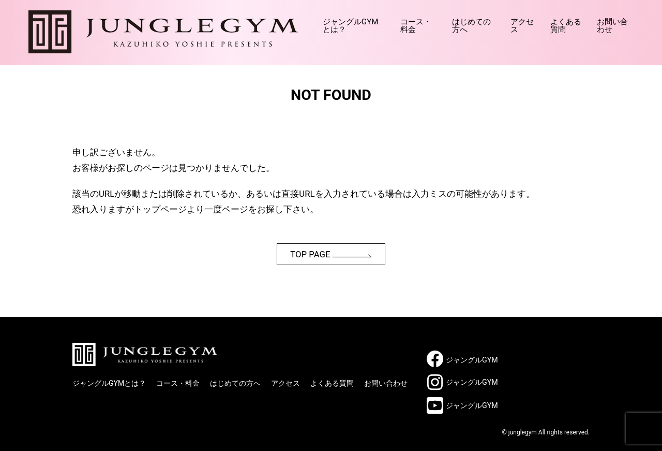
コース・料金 (375, 21)
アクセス (499, 21)
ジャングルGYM (472, 360)
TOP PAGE (331, 254)
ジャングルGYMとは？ (296, 21)
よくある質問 (553, 21)
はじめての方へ (441, 21)
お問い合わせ (610, 21)
